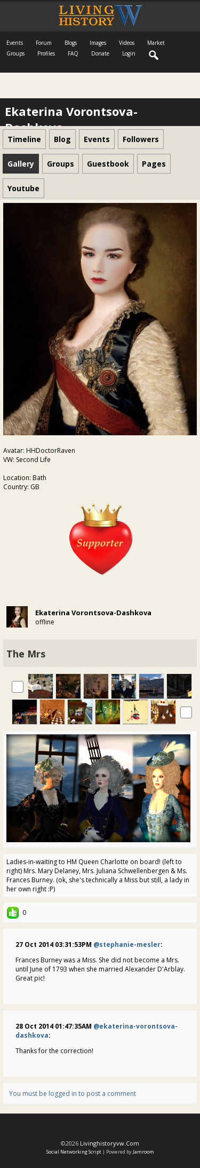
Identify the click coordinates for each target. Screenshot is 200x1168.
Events (14, 42)
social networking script (73, 1151)
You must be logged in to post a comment (72, 1093)
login (128, 53)
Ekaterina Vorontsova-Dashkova (93, 612)
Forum (44, 42)
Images (98, 42)
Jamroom (143, 1151)
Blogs (71, 42)
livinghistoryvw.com (109, 1143)
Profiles (46, 53)
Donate (100, 53)
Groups (15, 53)
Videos (126, 42)
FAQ (73, 53)
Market (156, 42)
